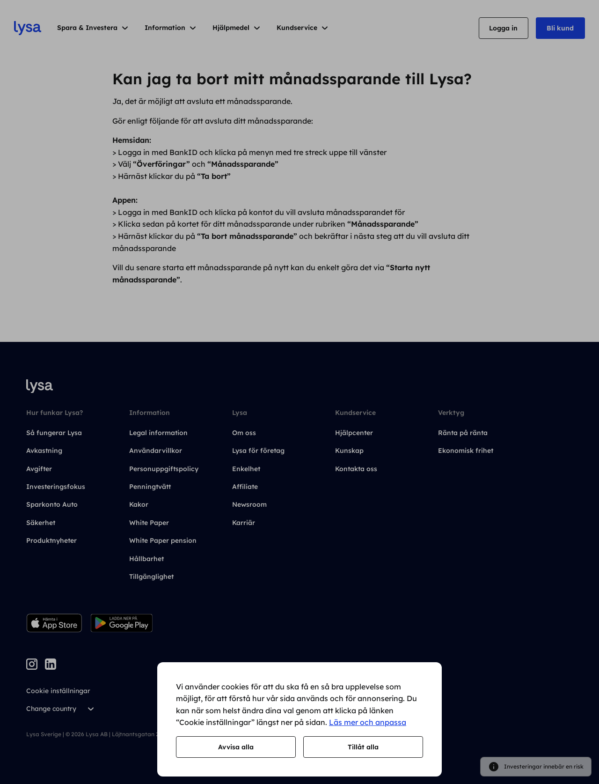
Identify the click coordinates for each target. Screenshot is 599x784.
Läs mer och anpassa (367, 722)
